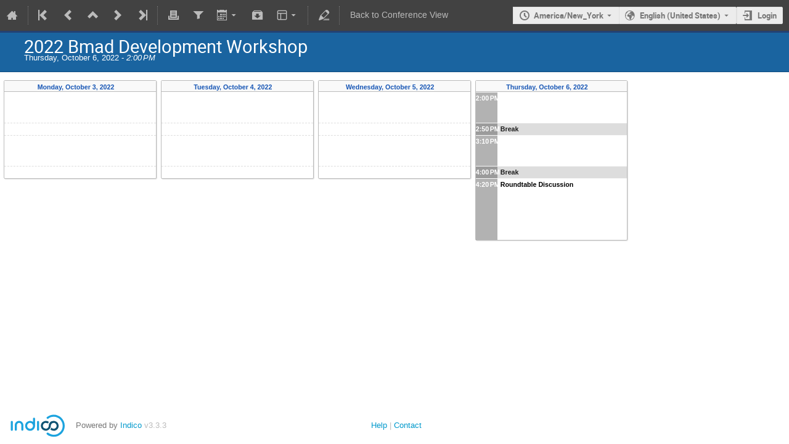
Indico (131, 425)
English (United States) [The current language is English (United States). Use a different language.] (680, 15)
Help (379, 425)
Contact (408, 425)
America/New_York (568, 15)
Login (767, 15)
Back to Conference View (399, 15)
